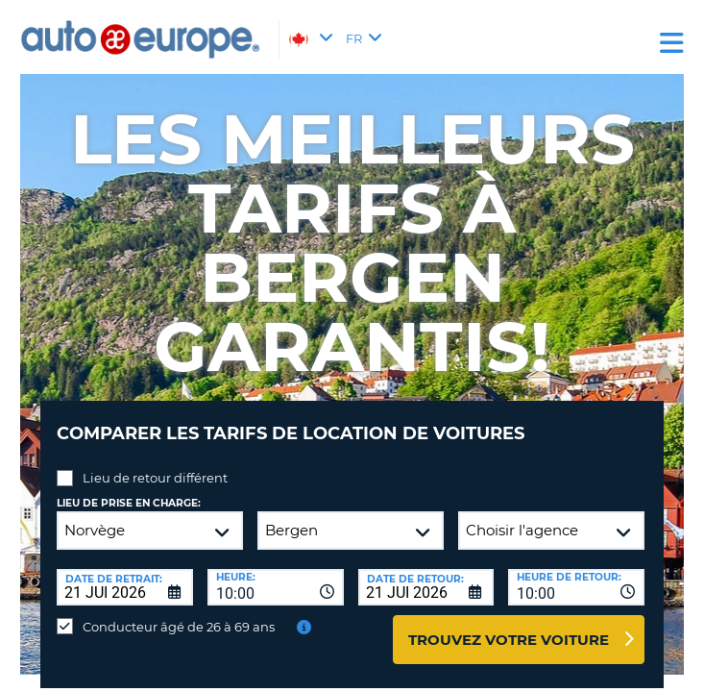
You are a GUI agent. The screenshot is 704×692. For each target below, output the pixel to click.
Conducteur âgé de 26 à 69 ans (179, 626)
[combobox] (275, 587)
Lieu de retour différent (155, 477)
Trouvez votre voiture (508, 639)
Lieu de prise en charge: (129, 503)
